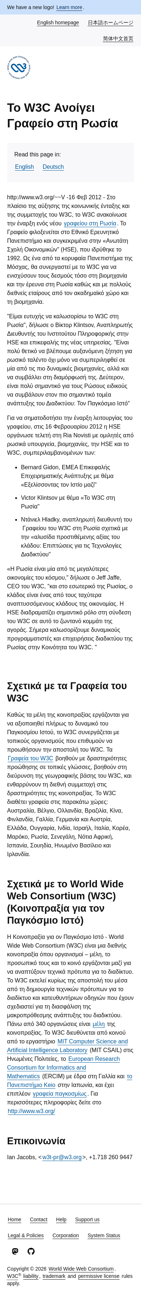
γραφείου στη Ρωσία (90, 223)
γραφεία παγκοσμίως (60, 1094)
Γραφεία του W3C (31, 758)
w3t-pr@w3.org (62, 1157)
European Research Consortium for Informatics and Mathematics (63, 1067)
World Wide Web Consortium (81, 1269)
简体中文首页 (118, 38)
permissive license (98, 1276)
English (24, 167)
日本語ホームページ (111, 22)
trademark (54, 1276)
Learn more (69, 7)
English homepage (58, 22)
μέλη (98, 1024)
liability (30, 1276)
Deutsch (53, 167)
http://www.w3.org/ (31, 1111)
